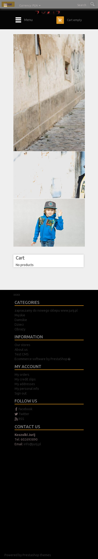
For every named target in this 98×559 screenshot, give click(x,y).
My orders (22, 374)
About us (21, 349)
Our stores (22, 345)
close (8, 4)
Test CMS (22, 354)
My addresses (25, 384)
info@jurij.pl (32, 444)
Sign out (21, 393)
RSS (21, 419)
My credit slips (25, 379)
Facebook (25, 409)
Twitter (24, 414)
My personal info (27, 389)
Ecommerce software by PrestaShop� (43, 359)
